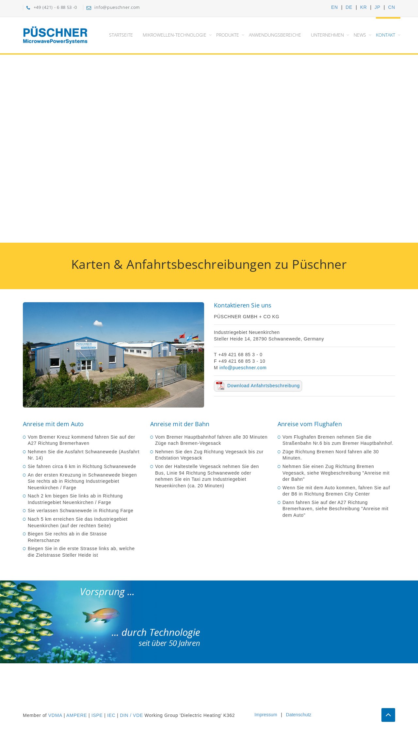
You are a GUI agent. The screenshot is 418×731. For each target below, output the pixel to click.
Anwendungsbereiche (275, 35)
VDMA (55, 715)
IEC (111, 715)
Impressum (265, 714)
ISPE (97, 715)
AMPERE (76, 715)
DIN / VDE (131, 715)
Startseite (121, 35)
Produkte (227, 35)
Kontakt (385, 35)
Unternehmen (327, 35)
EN (334, 7)
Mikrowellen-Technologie (174, 35)
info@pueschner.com (242, 367)
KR (363, 7)
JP (377, 7)
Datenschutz (299, 714)
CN (391, 7)
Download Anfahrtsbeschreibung (263, 385)
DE (349, 7)
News (360, 35)
